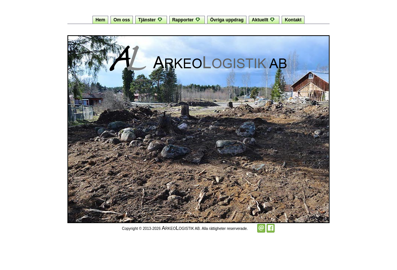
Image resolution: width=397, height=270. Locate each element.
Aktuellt (264, 19)
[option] (198, 129)
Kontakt (293, 19)
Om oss (121, 19)
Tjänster (151, 19)
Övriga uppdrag (226, 19)
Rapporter (187, 19)
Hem (100, 19)
